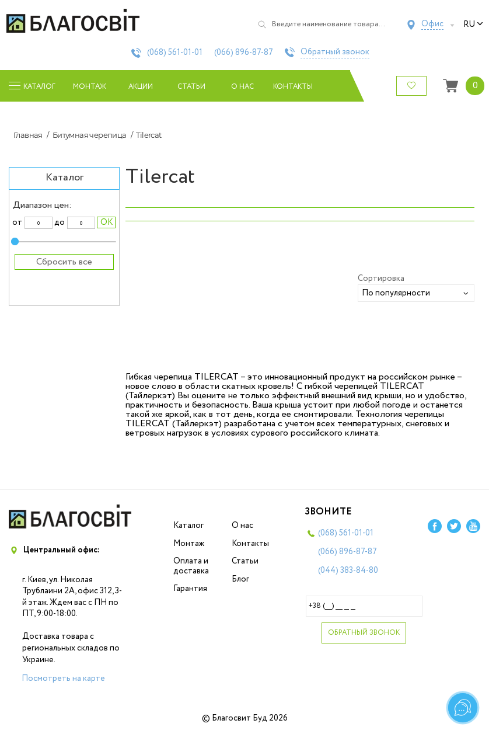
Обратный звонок (335, 52)
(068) (174, 52)
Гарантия (190, 588)
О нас (242, 87)
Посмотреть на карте (63, 678)
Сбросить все (64, 262)
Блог (240, 579)
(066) (243, 52)
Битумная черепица (90, 135)
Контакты (293, 87)
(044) (348, 570)
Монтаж (89, 87)
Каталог (188, 525)
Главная (28, 135)
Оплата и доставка (191, 566)
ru (473, 24)
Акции (140, 87)
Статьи (191, 87)
